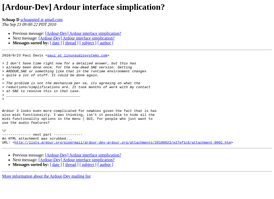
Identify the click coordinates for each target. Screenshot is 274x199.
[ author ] (105, 43)
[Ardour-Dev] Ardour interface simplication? (83, 33)
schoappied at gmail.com (41, 19)
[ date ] (56, 43)
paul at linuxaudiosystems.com (77, 56)
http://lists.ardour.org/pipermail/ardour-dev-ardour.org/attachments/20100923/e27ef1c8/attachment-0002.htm (123, 160)
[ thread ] (70, 43)
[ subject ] (88, 43)
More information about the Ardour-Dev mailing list (46, 194)
